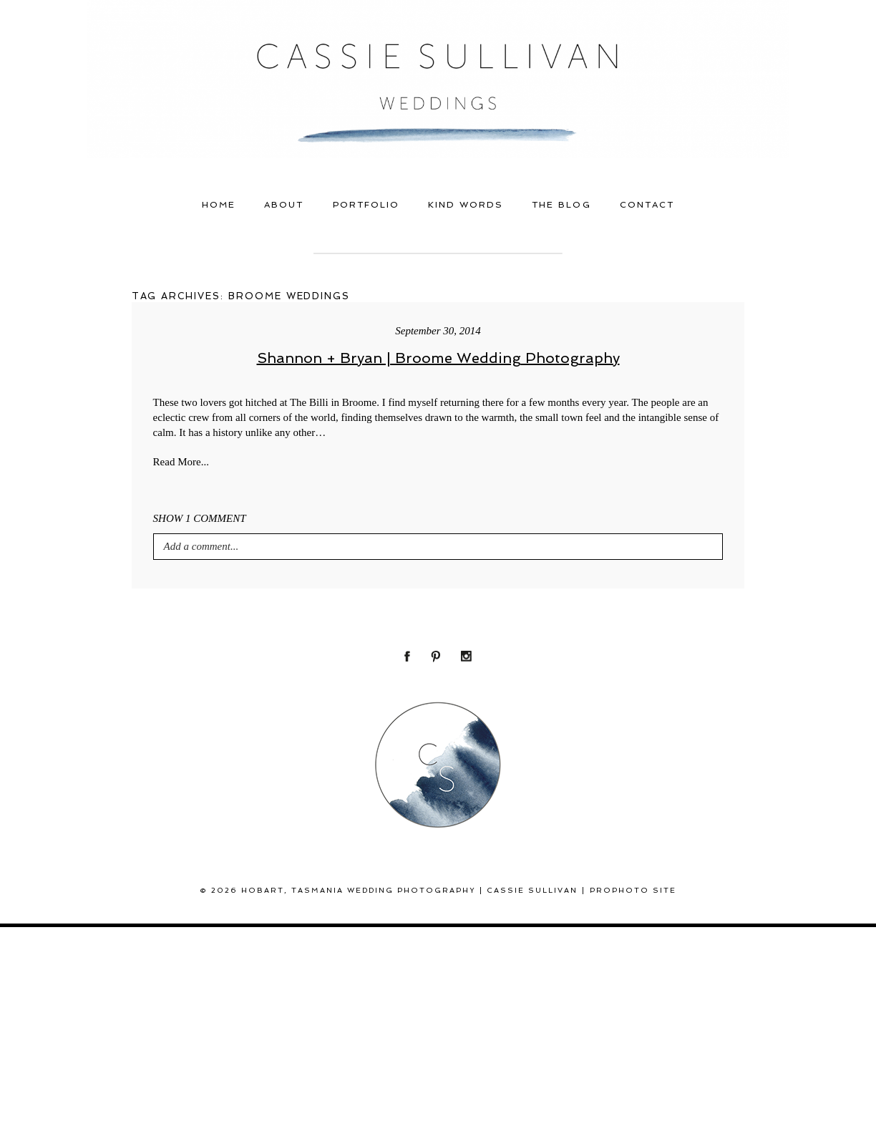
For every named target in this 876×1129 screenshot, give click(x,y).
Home (218, 205)
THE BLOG (561, 205)
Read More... (181, 461)
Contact (647, 205)
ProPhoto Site (633, 890)
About (283, 205)
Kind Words (465, 205)
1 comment (199, 518)
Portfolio (366, 205)
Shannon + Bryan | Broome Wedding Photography (438, 358)
